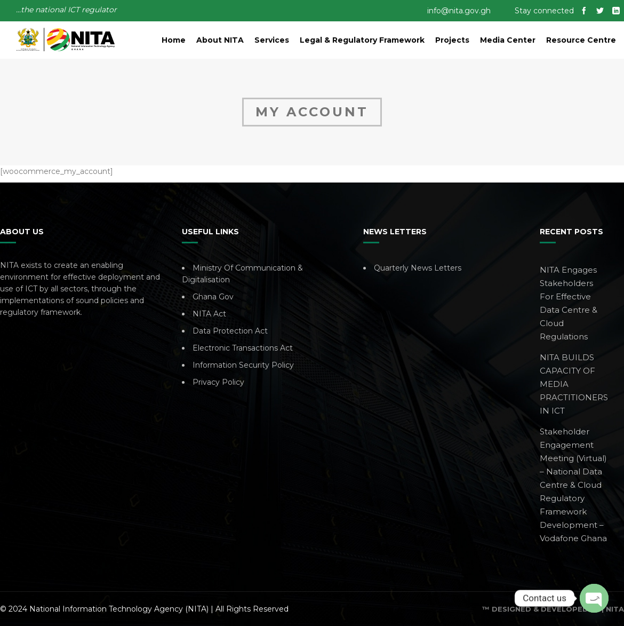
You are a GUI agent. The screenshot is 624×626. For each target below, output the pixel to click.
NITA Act (209, 314)
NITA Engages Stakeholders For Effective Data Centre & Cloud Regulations (568, 303)
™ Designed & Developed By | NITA (553, 609)
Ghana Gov (213, 297)
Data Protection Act (230, 331)
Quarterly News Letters (417, 268)
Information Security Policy (243, 365)
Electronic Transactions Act (243, 348)
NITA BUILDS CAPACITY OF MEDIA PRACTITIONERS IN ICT (574, 384)
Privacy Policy (218, 382)
